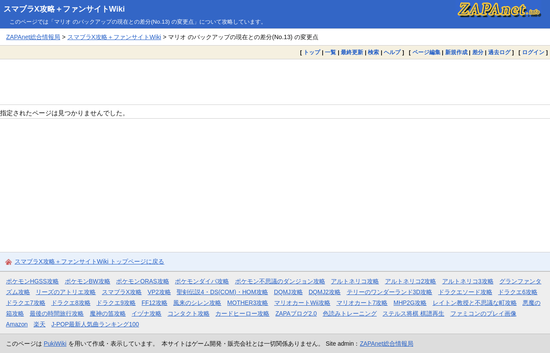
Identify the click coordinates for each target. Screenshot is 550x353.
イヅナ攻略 (146, 313)
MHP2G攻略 (410, 302)
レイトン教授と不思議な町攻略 (475, 302)
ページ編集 (426, 52)
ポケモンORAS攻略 (142, 281)
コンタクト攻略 (189, 313)
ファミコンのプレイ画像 (483, 313)
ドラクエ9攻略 (116, 302)
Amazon (17, 324)
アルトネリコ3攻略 (468, 281)
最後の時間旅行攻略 (57, 313)
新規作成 (456, 52)
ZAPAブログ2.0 (296, 313)
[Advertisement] (275, 81)
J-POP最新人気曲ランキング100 (95, 324)
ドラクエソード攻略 (465, 292)
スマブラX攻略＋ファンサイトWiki (64, 9)
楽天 (40, 324)
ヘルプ (392, 52)
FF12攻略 (154, 302)
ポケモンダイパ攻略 (202, 281)
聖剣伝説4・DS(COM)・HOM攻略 (222, 292)
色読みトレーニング (350, 313)
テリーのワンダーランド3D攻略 (390, 292)
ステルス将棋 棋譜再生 (413, 313)
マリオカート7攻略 (362, 302)
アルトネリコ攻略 (355, 281)
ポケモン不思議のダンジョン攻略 (280, 281)
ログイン (533, 52)
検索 (373, 52)
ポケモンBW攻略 (87, 281)
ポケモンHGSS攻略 (32, 281)
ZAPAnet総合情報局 (33, 37)
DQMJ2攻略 (325, 292)
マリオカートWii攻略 (302, 302)
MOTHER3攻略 (248, 302)
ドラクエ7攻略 (26, 302)
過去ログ (499, 52)
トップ (311, 52)
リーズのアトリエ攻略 (66, 292)
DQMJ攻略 (288, 292)
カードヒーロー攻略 (242, 313)
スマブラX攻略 (122, 292)
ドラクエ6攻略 (518, 292)
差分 (477, 52)
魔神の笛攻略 (108, 313)
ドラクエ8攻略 (71, 302)
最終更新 (352, 52)
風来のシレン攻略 (197, 302)
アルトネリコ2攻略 (411, 281)
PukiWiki (55, 343)
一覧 (330, 52)
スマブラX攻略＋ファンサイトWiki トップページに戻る (89, 261)
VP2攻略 (159, 292)
